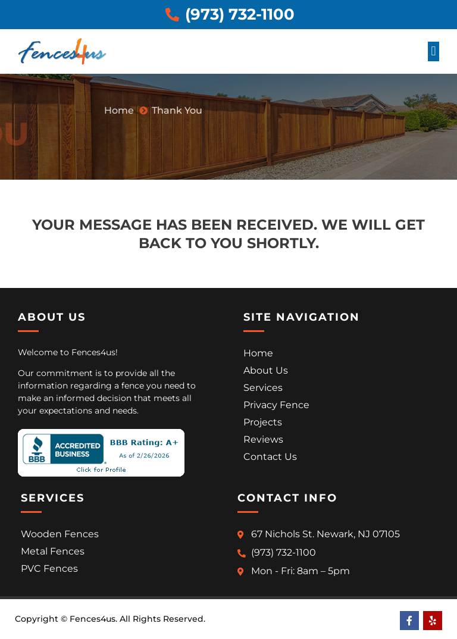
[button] (433, 51)
